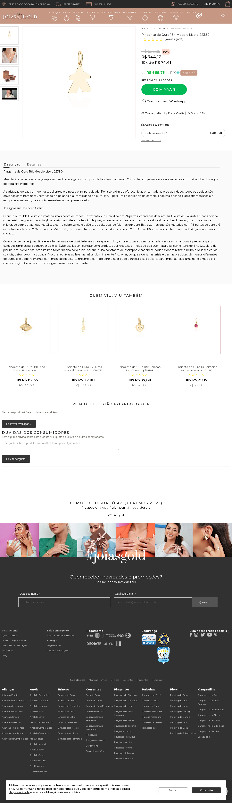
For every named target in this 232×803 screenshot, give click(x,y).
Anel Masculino (38, 760)
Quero (204, 602)
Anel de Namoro (38, 706)
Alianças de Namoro (12, 706)
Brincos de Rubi (66, 711)
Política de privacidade (14, 640)
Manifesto (7, 650)
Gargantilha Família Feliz (211, 726)
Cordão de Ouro (94, 700)
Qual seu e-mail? (125, 593)
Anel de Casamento (40, 733)
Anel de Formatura (39, 700)
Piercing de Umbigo (180, 711)
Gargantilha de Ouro (208, 695)
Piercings (160, 16)
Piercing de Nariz (179, 706)
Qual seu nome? (30, 593)
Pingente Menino (123, 747)
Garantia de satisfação (14, 645)
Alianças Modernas (11, 722)
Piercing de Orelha (179, 700)
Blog (4, 655)
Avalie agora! (174, 39)
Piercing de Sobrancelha (183, 733)
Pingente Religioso (124, 753)
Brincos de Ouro (66, 695)
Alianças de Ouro (10, 717)
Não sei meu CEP (151, 140)
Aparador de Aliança (12, 733)
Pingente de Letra (123, 706)
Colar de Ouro (93, 695)
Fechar (173, 790)
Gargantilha (92, 745)
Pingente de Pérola (124, 720)
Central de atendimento (60, 635)
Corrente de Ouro (94, 711)
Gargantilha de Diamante (211, 709)
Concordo (206, 790)
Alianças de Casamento (14, 700)
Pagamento (54, 645)
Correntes (92, 15)
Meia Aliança (36, 738)
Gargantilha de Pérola (209, 720)
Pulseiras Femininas (152, 711)
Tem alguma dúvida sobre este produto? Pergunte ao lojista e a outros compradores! (53, 436)
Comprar (164, 89)
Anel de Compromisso (41, 727)
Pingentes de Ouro (123, 758)
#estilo (145, 507)
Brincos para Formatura (70, 738)
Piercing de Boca (179, 727)
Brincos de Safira (67, 717)
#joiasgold (89, 507)
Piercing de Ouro (178, 695)
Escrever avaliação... (19, 423)
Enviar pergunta (16, 458)
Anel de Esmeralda (39, 695)
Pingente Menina (123, 742)
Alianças (54, 16)
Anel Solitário (37, 749)
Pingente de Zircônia (125, 726)
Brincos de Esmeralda (69, 706)
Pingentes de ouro (95, 740)
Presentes (176, 15)
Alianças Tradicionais (13, 727)
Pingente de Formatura (126, 700)
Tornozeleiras (148, 727)
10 (144, 62)
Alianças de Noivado (12, 711)
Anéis (66, 16)
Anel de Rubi (36, 711)
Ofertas (194, 15)
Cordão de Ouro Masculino (99, 706)
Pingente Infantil (123, 731)
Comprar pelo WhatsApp (166, 101)
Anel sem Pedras (38, 771)
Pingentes (129, 15)
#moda (132, 507)
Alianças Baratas (10, 695)
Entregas (52, 640)
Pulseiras (145, 16)
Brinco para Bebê (67, 700)
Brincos (78, 16)
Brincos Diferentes (67, 722)
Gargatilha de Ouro (95, 751)
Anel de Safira (37, 717)
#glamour (117, 507)
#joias (103, 507)
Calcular (216, 133)
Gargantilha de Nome (209, 715)
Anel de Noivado (38, 744)
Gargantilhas (111, 15)
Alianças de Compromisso (15, 738)
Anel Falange (37, 766)
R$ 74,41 (163, 62)
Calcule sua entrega (155, 125)
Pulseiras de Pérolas (152, 722)
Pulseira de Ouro (150, 706)
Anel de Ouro (36, 755)
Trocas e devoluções (58, 650)
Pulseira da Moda (151, 700)
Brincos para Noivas (68, 727)
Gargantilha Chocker (209, 731)
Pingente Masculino (124, 736)
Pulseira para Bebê (151, 695)
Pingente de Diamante (126, 695)
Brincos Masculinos (68, 733)
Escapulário (204, 736)
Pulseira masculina (152, 717)
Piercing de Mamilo (180, 717)
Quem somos (9, 635)
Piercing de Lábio (179, 722)
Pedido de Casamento (41, 722)
